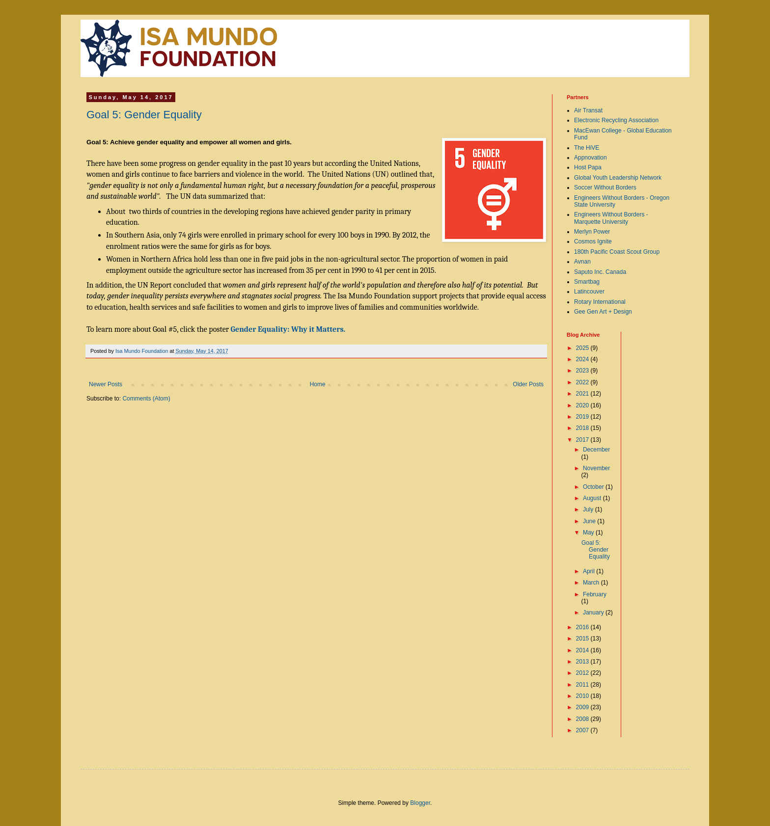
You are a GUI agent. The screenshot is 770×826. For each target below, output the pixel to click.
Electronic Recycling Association (616, 120)
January (594, 612)
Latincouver (589, 291)
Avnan (582, 261)
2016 (583, 627)
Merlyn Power (592, 231)
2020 (583, 405)
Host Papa (588, 167)
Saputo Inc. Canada (600, 271)
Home (318, 384)
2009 (583, 707)
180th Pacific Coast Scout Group (617, 251)
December (596, 449)
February (594, 594)
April (589, 571)
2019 (583, 416)
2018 (583, 428)
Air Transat (588, 110)
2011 (583, 684)
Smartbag (587, 281)
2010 (583, 696)
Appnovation (590, 157)
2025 (583, 348)
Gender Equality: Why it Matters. (288, 329)
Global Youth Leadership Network (617, 177)
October (594, 486)
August (593, 498)
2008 (583, 719)
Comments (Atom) (146, 398)
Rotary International (600, 301)
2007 (583, 730)
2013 (583, 661)
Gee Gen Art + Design (603, 311)
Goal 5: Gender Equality (144, 114)
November (596, 468)
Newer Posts (105, 384)
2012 (583, 672)
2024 (583, 359)
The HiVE (586, 147)
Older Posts (528, 384)
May (589, 532)
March (592, 582)
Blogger (420, 802)
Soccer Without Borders (605, 187)
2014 (583, 650)
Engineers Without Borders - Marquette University (611, 218)
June (590, 521)
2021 (583, 393)
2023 (583, 370)
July (589, 509)
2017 (583, 439)
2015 (583, 638)
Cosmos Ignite (593, 241)
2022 (583, 382)
